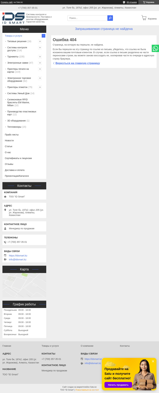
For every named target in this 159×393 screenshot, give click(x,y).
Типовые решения (16, 41)
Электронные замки (17, 62)
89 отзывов (132, 2)
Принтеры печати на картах (18, 70)
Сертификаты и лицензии (18, 158)
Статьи (8, 146)
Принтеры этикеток (17, 87)
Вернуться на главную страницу (77, 63)
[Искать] (110, 18)
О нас (8, 152)
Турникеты (12, 56)
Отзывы (9, 164)
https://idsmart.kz (18, 255)
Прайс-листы (12, 134)
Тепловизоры (14, 127)
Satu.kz (93, 387)
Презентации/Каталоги (17, 176)
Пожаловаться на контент (87, 390)
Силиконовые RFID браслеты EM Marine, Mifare (18, 102)
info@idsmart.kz (17, 259)
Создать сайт (7, 2)
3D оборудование (16, 120)
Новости (9, 140)
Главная (6, 346)
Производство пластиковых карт (21, 113)
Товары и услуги (13, 35)
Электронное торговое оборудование (19, 79)
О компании (87, 346)
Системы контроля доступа (17, 49)
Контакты (125, 346)
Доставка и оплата (14, 170)
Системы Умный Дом (18, 93)
